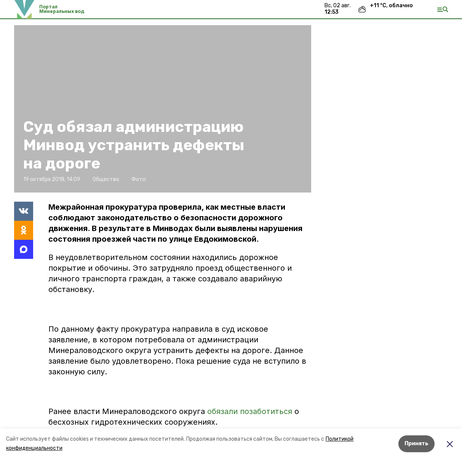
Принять (416, 443)
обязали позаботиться (249, 411)
